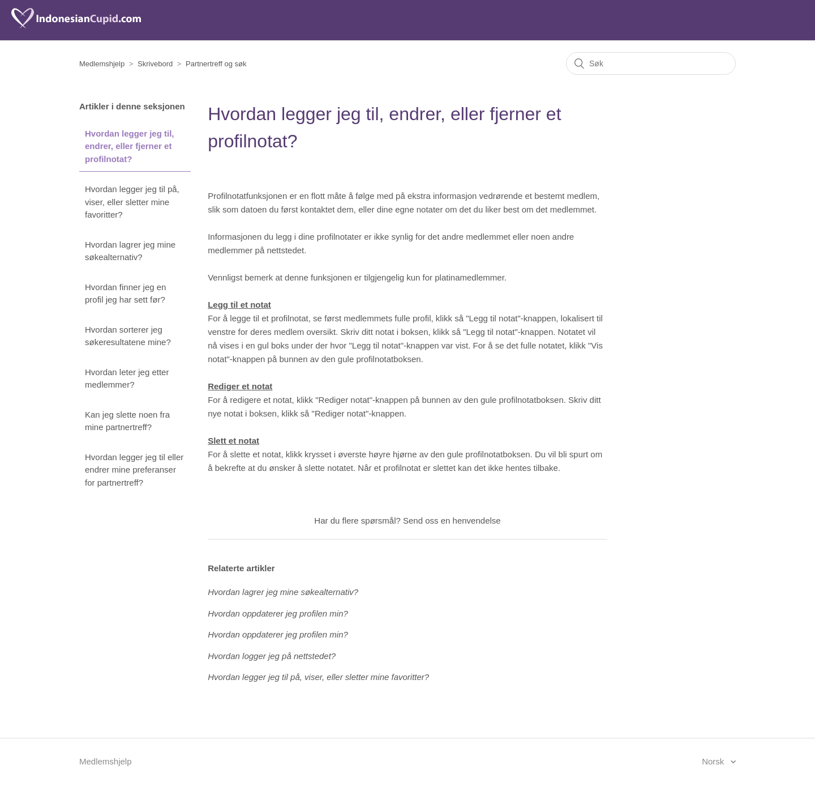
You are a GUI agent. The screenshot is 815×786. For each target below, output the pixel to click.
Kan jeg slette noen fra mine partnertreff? (127, 421)
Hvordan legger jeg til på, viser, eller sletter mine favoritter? (132, 201)
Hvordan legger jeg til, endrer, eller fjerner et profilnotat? (129, 146)
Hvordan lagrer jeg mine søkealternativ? (130, 251)
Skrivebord (155, 64)
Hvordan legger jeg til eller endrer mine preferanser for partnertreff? (134, 469)
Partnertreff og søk (216, 64)
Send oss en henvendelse (452, 520)
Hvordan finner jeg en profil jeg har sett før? (125, 293)
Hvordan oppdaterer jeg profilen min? (278, 613)
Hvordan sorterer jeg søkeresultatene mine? (128, 336)
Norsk (714, 761)
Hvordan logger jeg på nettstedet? (272, 656)
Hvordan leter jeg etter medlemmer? (127, 378)
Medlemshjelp (102, 64)
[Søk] (651, 63)
